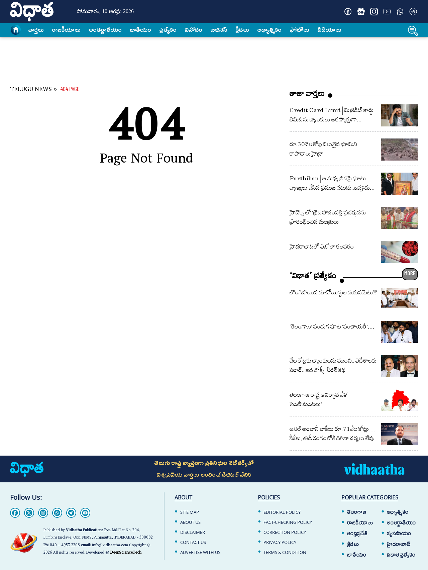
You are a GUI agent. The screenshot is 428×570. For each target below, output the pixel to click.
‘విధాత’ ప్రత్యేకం (313, 277)
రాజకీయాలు (66, 29)
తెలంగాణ (356, 512)
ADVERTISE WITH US (200, 552)
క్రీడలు (242, 29)
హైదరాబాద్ (399, 544)
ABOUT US (190, 522)
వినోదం (193, 29)
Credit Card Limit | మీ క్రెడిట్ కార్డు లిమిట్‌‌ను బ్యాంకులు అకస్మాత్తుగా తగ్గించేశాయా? (331, 119)
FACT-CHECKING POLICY (287, 522)
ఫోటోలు (299, 29)
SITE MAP (189, 512)
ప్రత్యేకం (168, 29)
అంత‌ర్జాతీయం (105, 29)
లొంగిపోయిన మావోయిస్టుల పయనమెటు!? (334, 292)
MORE (410, 273)
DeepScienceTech (125, 553)
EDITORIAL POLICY (282, 512)
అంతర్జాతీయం (401, 522)
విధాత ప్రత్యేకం (401, 555)
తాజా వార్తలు (307, 95)
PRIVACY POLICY (279, 542)
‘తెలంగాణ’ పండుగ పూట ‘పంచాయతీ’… (332, 326)
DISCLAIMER (192, 532)
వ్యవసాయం (399, 533)
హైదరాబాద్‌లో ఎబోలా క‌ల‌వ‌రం (322, 246)
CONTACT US (193, 542)
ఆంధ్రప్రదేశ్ (357, 533)
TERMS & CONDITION (284, 552)
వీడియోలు (329, 29)
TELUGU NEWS (31, 90)
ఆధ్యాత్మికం (269, 29)
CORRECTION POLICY (284, 532)
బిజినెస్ (219, 29)
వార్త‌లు (36, 29)
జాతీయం (140, 29)
